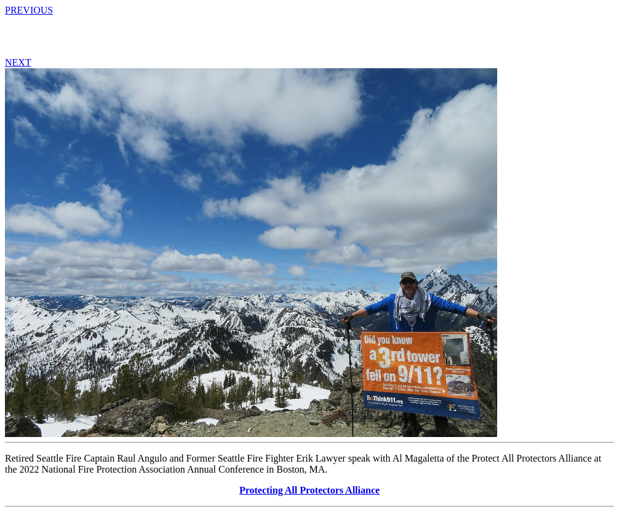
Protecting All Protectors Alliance (309, 490)
